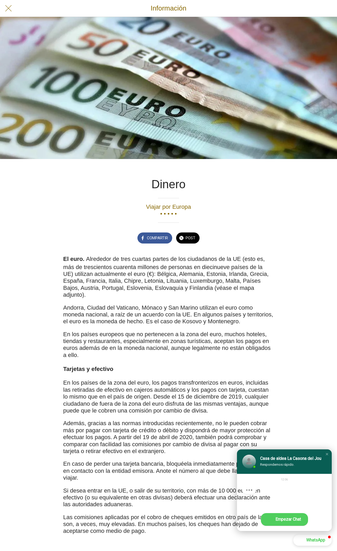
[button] (327, 454)
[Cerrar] (8, 8)
